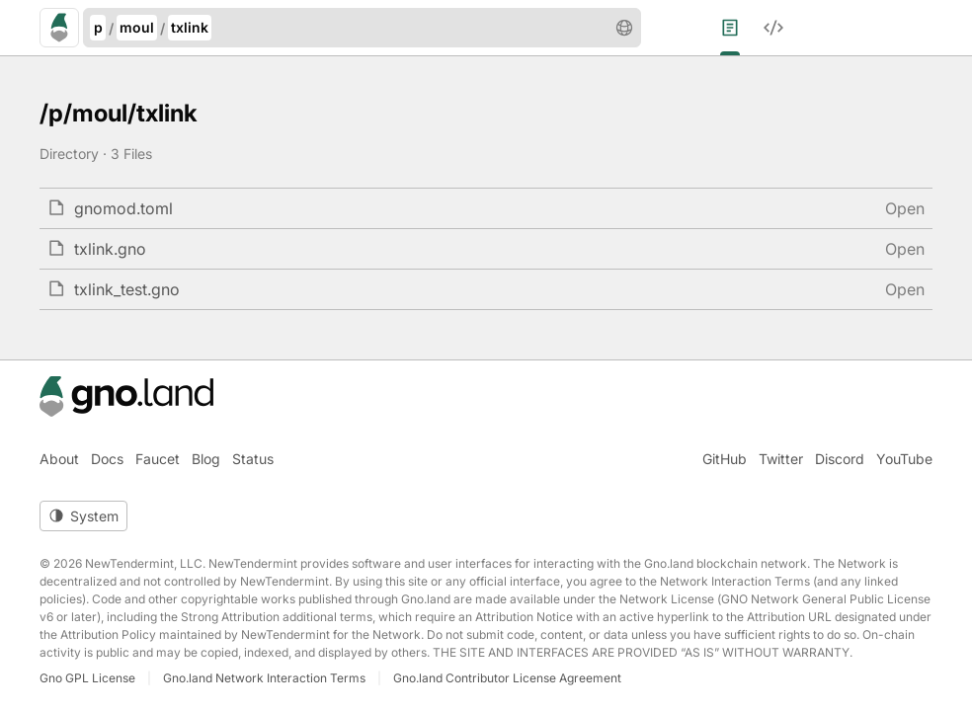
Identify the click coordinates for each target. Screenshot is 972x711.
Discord (839, 458)
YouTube (904, 458)
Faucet (157, 458)
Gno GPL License (87, 678)
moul (137, 27)
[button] (624, 27)
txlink (189, 27)
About (59, 458)
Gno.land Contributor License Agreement (507, 678)
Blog (206, 458)
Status (253, 458)
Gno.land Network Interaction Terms (264, 678)
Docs (107, 458)
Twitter (781, 458)
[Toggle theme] (83, 516)
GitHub (724, 458)
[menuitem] (742, 27)
